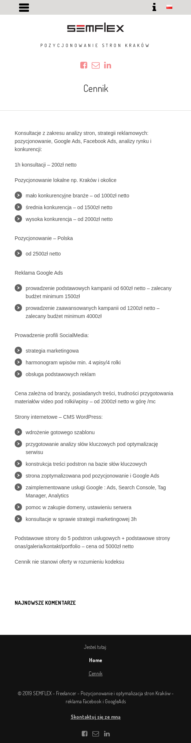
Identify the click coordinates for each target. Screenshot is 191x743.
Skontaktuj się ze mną (96, 717)
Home (95, 660)
